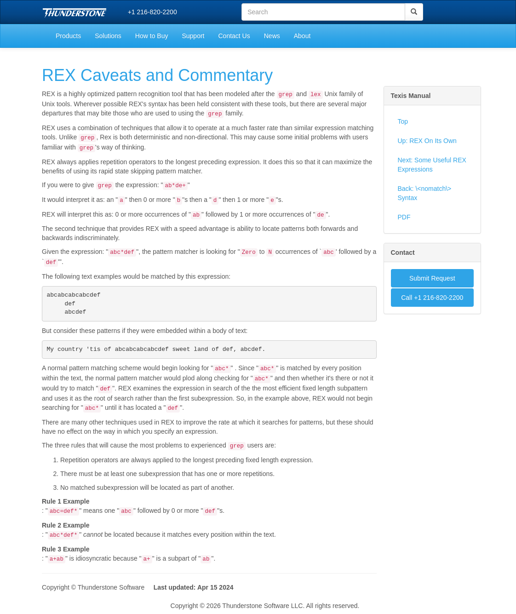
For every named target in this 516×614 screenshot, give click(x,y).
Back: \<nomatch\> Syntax (425, 193)
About (302, 36)
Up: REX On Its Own (427, 140)
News (272, 36)
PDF (404, 217)
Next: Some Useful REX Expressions (432, 164)
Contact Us (234, 36)
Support (193, 36)
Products (68, 36)
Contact (403, 252)
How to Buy (151, 36)
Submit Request (432, 278)
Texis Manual (411, 95)
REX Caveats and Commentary (157, 75)
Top (403, 121)
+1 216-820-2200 (152, 12)
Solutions (108, 36)
